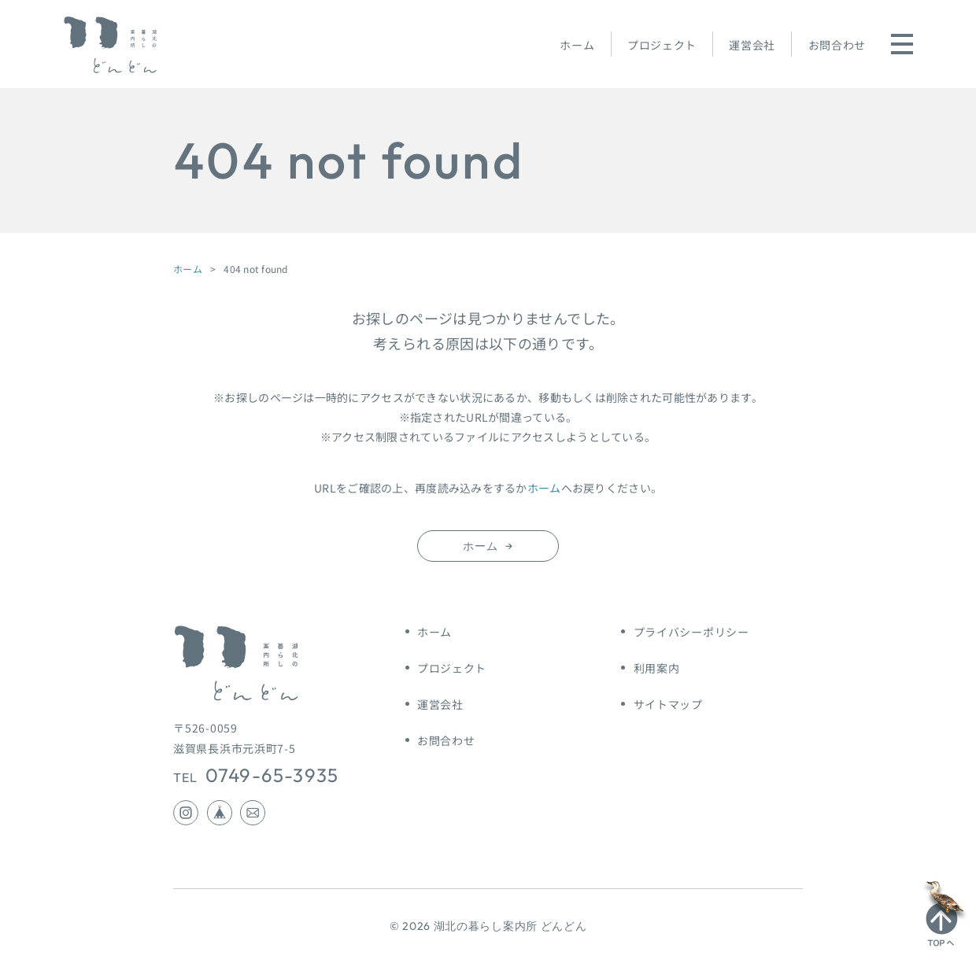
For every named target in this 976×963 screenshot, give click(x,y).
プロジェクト (662, 45)
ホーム (577, 45)
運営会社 (752, 45)
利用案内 (657, 668)
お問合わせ (837, 45)
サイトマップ (668, 704)
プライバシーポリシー (691, 632)
